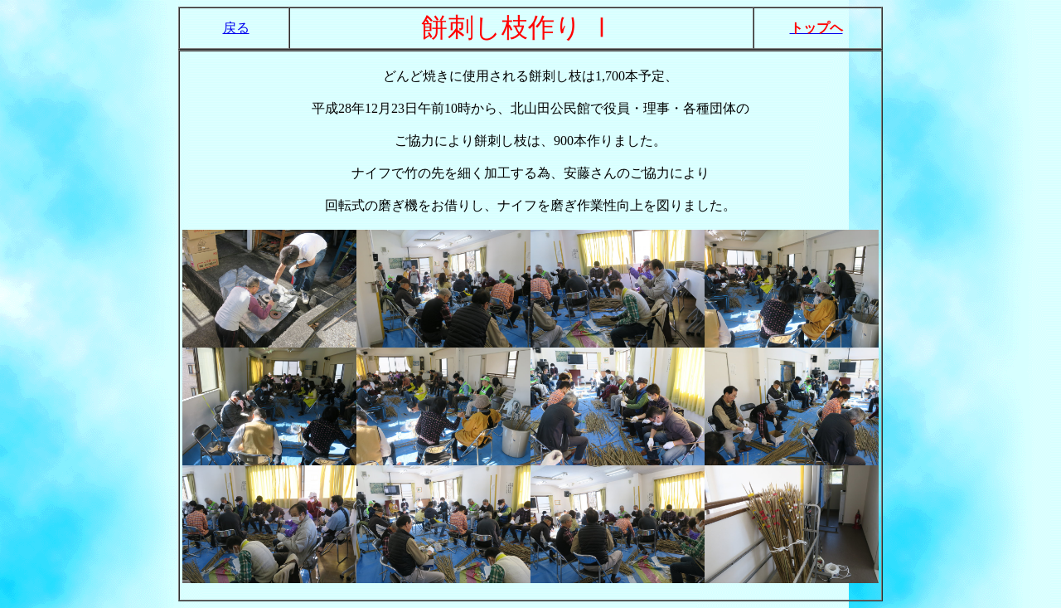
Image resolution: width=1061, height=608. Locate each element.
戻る (236, 28)
